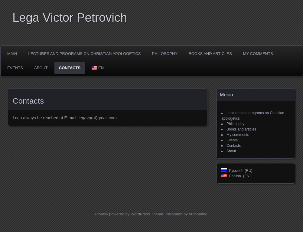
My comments (258, 53)
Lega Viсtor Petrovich (69, 17)
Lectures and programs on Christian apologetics (84, 53)
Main (12, 53)
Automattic (198, 214)
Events (15, 68)
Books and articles (210, 53)
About (41, 68)
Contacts (69, 68)
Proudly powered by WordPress (122, 214)
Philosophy (165, 53)
